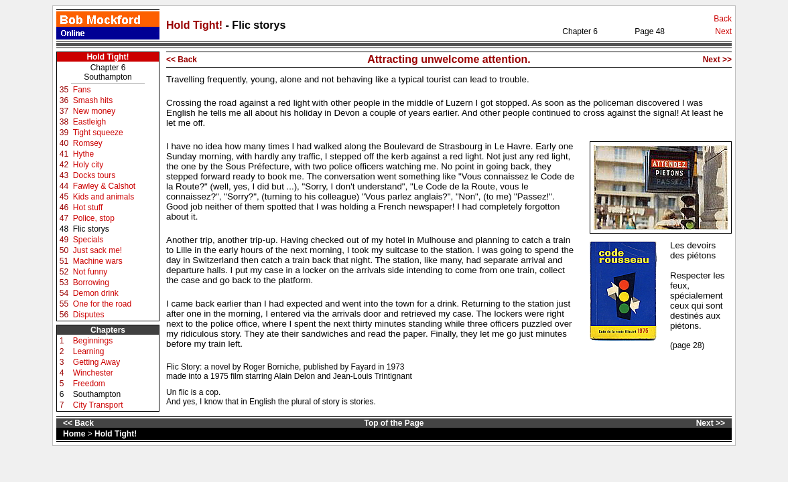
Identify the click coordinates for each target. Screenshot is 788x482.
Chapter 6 (108, 67)
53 (64, 282)
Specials (88, 239)
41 (64, 154)
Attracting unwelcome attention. (449, 59)
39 (64, 132)
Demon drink (96, 293)
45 (64, 197)
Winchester (93, 373)
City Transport (98, 405)
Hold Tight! (196, 25)
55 (64, 304)
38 (64, 122)
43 (64, 175)
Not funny (90, 271)
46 (64, 207)
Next (723, 31)
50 (64, 250)
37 (64, 111)
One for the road (102, 304)
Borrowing (91, 282)
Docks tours (94, 175)
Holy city (88, 164)
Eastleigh (89, 122)
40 (64, 143)
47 (64, 218)
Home (74, 433)
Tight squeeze (98, 132)
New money (94, 111)
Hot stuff (88, 207)
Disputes (89, 314)
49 (64, 239)
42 (64, 164)
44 (64, 186)
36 (64, 100)
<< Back (181, 59)
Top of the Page (393, 423)
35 (64, 89)
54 (64, 293)
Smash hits (93, 100)
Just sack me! (97, 250)
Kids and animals (103, 197)
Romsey (88, 143)
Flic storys (91, 229)
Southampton (107, 77)
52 (64, 271)
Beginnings (93, 340)
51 (64, 261)
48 (64, 229)
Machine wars (98, 261)
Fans (82, 89)
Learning (89, 351)
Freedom (89, 383)
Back (723, 18)
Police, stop (94, 218)
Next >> (717, 59)
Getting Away (97, 362)
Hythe (83, 154)
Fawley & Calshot (104, 186)
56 (64, 314)
